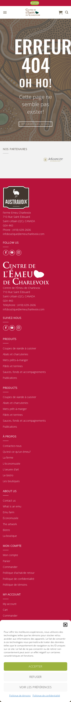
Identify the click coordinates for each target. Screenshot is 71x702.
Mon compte (10, 555)
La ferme (8, 457)
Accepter (35, 666)
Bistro (6, 530)
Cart (5, 609)
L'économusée (11, 463)
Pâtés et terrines (13, 366)
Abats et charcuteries (15, 354)
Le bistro (8, 475)
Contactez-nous (12, 446)
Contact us (9, 500)
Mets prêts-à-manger (15, 360)
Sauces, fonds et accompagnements (24, 372)
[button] (65, 625)
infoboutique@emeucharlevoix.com (23, 309)
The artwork (10, 524)
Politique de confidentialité (46, 695)
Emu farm (8, 512)
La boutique (10, 536)
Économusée (10, 518)
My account (9, 604)
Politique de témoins (20, 695)
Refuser (35, 677)
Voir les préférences (35, 687)
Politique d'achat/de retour (18, 573)
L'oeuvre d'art (11, 469)
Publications (10, 378)
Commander (10, 567)
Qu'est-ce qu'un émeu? (17, 451)
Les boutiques (11, 481)
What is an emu (12, 506)
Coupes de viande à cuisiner (19, 348)
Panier (6, 561)
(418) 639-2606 (26, 305)
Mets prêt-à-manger (15, 409)
